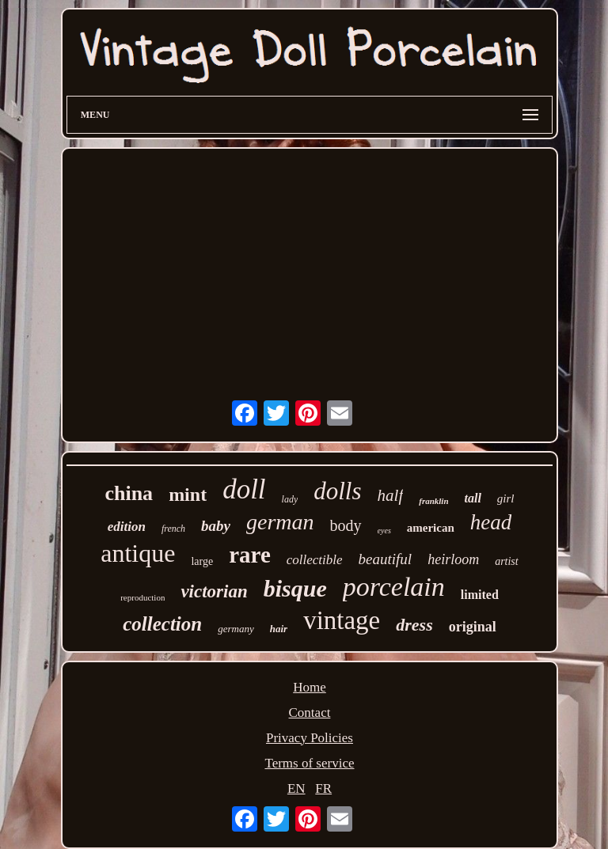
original (472, 627)
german (280, 522)
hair (278, 629)
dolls (337, 491)
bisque (295, 588)
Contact (310, 712)
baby (215, 525)
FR (323, 788)
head (490, 522)
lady (290, 499)
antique (138, 553)
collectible (315, 559)
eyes (384, 530)
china (128, 493)
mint (188, 494)
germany (236, 629)
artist (507, 561)
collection (162, 624)
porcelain (394, 586)
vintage (341, 620)
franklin (433, 501)
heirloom (453, 559)
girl (506, 498)
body (346, 525)
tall (473, 498)
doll (243, 489)
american (430, 527)
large (202, 561)
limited (480, 594)
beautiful (385, 559)
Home (309, 687)
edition (127, 526)
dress (414, 625)
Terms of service (309, 763)
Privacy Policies (309, 737)
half (391, 495)
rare (250, 554)
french (173, 528)
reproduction (142, 597)
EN (296, 788)
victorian (213, 591)
